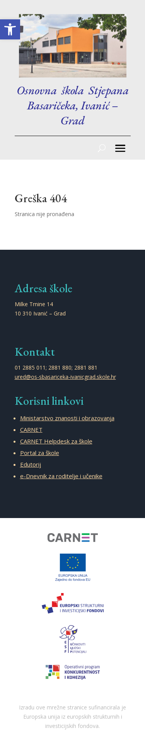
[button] (10, 29)
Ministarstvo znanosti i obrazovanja (67, 418)
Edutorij (30, 464)
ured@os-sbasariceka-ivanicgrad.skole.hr (65, 376)
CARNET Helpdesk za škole (56, 441)
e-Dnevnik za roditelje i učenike (61, 476)
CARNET (31, 429)
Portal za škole (39, 453)
